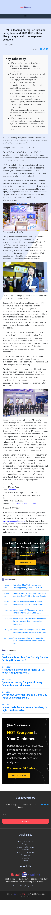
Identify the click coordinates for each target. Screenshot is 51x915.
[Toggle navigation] (25, 16)
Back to (25, 896)
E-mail (4, 814)
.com (21, 894)
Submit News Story (25, 562)
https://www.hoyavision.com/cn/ (23, 503)
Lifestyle (25, 858)
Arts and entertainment (25, 841)
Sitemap (34, 886)
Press (25, 861)
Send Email (12, 490)
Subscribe (25, 821)
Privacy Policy (24, 886)
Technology (25, 855)
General (25, 850)
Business (25, 844)
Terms (15, 886)
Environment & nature (25, 847)
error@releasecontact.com (14, 521)
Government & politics (25, 852)
